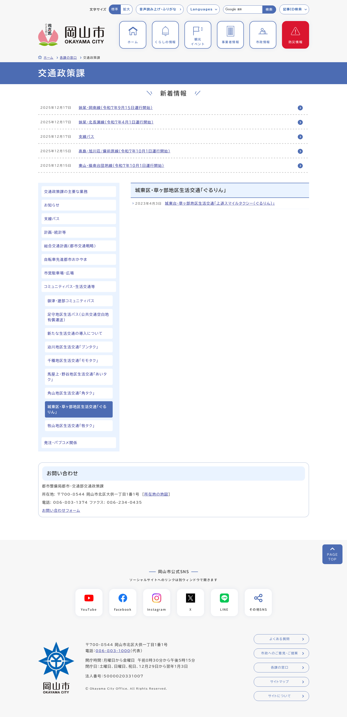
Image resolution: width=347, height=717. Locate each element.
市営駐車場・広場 (59, 273)
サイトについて (279, 696)
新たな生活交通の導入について (75, 333)
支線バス (86, 136)
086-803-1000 (112, 651)
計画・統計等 (55, 232)
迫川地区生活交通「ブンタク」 (73, 347)
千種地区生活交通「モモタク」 (73, 360)
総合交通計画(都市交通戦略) (70, 246)
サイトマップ (279, 682)
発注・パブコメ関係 (60, 442)
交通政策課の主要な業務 (66, 191)
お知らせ (52, 205)
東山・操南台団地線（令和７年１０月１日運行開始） (121, 165)
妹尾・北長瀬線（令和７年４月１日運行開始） (116, 122)
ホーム (49, 57)
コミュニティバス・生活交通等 (69, 286)
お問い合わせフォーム (61, 510)
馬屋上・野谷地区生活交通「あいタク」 (77, 376)
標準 (114, 9)
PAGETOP (332, 557)
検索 (269, 9)
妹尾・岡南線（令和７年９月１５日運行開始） (116, 107)
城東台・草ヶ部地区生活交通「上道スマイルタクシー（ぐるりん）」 (220, 203)
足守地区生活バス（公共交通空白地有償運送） (78, 317)
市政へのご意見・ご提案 (279, 653)
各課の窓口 (68, 57)
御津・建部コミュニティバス (71, 301)
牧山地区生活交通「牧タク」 (71, 425)
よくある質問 (279, 639)
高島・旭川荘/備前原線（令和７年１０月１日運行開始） (124, 151)
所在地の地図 (156, 494)
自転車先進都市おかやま (66, 259)
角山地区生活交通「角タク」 (71, 393)
